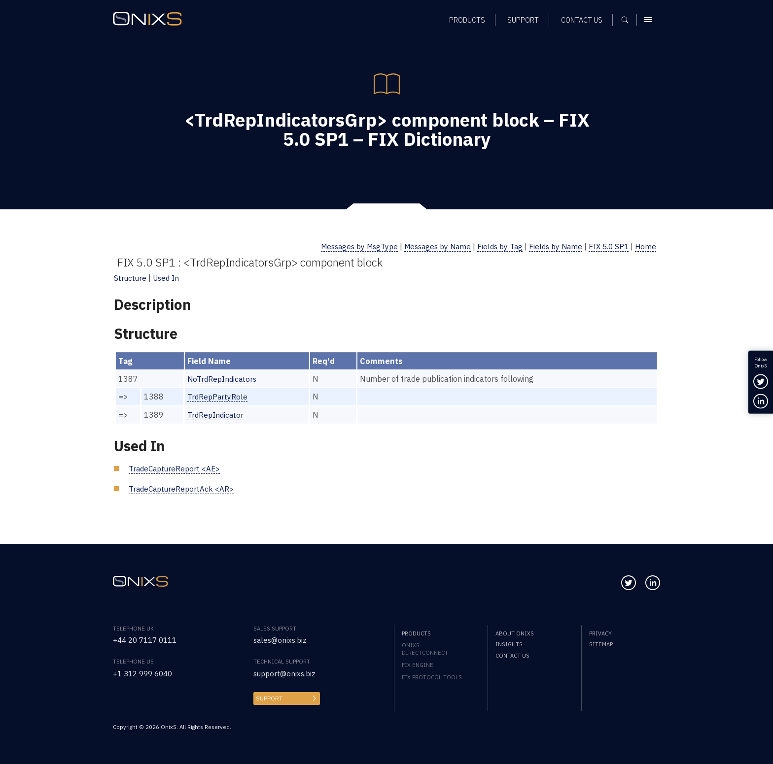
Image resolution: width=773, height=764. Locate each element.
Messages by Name (427, 246)
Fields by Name (551, 246)
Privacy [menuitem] (600, 631)
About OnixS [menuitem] (514, 631)
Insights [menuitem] (509, 643)
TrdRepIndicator (216, 413)
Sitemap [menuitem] (601, 643)
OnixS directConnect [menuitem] (425, 647)
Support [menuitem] (523, 22)
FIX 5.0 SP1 (607, 246)
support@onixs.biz (286, 671)
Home (645, 246)
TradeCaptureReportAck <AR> (183, 487)
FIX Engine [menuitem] (417, 663)
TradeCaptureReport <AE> (176, 467)
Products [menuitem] (467, 22)
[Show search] (628, 22)
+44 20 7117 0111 (148, 638)
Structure (130, 277)
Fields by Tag (493, 246)
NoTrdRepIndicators (222, 378)
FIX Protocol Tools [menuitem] (432, 676)
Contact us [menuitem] (581, 22)
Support (268, 696)
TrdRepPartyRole (217, 396)
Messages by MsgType (344, 246)
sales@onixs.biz (281, 638)
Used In (168, 277)
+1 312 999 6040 (145, 671)
